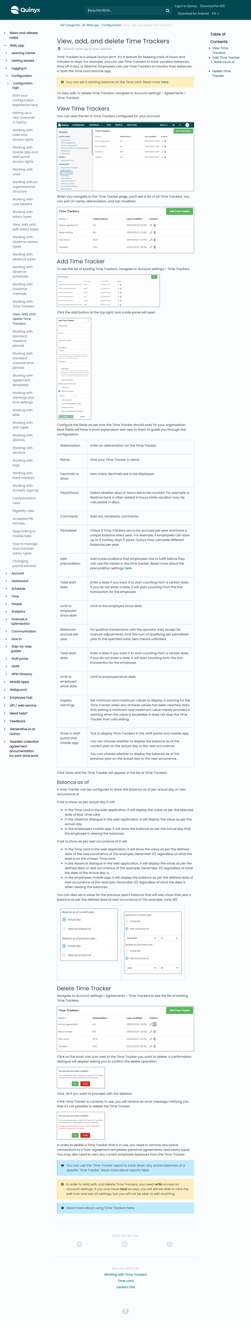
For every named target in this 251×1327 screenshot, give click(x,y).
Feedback (17, 721)
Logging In (19, 68)
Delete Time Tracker (221, 73)
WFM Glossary (21, 674)
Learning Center (23, 53)
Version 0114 (125, 1287)
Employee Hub (20, 697)
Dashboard (19, 581)
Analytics (18, 612)
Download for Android (193, 13)
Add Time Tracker (226, 57)
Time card (126, 1281)
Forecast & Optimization (20, 621)
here (164, 82)
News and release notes (23, 35)
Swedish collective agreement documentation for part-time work (23, 748)
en (214, 13)
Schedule (18, 589)
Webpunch (18, 689)
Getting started (22, 61)
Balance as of (224, 62)
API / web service (22, 705)
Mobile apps (19, 682)
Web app (16, 45)
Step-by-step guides (21, 649)
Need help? (18, 713)
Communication (23, 631)
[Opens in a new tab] (125, 1311)
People (16, 604)
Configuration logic (22, 86)
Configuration (21, 76)
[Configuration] (111, 25)
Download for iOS (212, 6)
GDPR (15, 666)
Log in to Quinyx (186, 6)
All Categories (70, 25)
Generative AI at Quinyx (22, 731)
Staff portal (19, 659)
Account (17, 573)
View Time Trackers (220, 50)
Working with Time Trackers (125, 1274)
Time (15, 596)
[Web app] (90, 25)
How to (16, 639)
